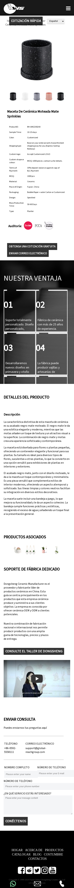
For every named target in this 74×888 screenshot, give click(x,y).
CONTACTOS (37, 858)
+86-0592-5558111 (10, 750)
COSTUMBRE (53, 854)
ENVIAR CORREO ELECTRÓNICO (28, 253)
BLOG (37, 854)
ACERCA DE (34, 850)
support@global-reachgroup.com (35, 750)
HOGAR (17, 850)
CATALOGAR (21, 854)
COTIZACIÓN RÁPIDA (26, 21)
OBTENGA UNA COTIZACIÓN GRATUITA (32, 246)
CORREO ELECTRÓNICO (39, 744)
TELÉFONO (11, 744)
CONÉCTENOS (15, 821)
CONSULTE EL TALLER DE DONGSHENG (33, 651)
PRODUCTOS (54, 850)
